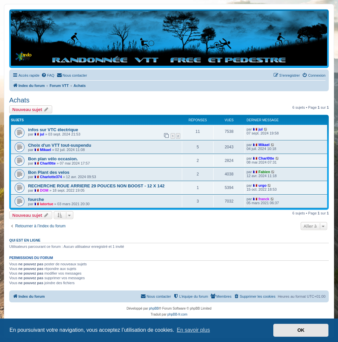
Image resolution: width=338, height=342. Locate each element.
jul (42, 134)
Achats (19, 100)
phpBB (154, 308)
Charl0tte (48, 163)
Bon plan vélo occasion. (53, 158)
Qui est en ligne (25, 240)
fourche (36, 199)
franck (263, 199)
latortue (46, 204)
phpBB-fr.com (177, 314)
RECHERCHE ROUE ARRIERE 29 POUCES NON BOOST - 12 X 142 (96, 185)
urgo (262, 185)
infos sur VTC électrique (53, 129)
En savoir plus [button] (193, 330)
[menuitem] (47, 75)
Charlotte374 (51, 177)
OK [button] (301, 330)
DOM (44, 190)
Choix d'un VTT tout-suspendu (59, 145)
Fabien (264, 172)
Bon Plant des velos (48, 172)
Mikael (45, 150)
